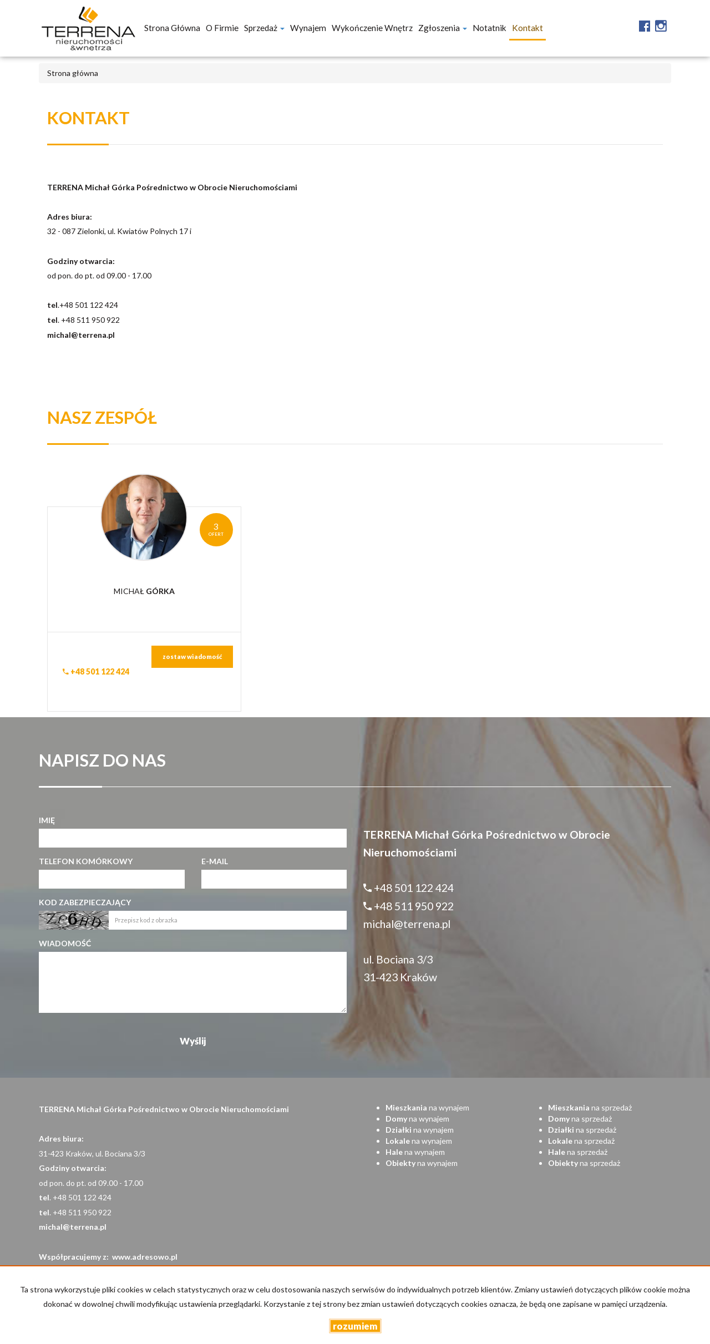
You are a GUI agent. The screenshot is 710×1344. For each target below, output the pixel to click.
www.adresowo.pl (145, 1256)
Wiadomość (65, 943)
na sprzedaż (590, 1107)
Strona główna (172, 28)
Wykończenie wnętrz (372, 28)
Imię (47, 820)
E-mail (214, 861)
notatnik (489, 28)
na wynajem (427, 1107)
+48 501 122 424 (96, 671)
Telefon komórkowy (86, 861)
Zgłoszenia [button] (442, 28)
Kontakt (527, 28)
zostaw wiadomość (192, 656)
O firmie (222, 28)
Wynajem (308, 28)
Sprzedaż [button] (264, 28)
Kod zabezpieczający (85, 902)
